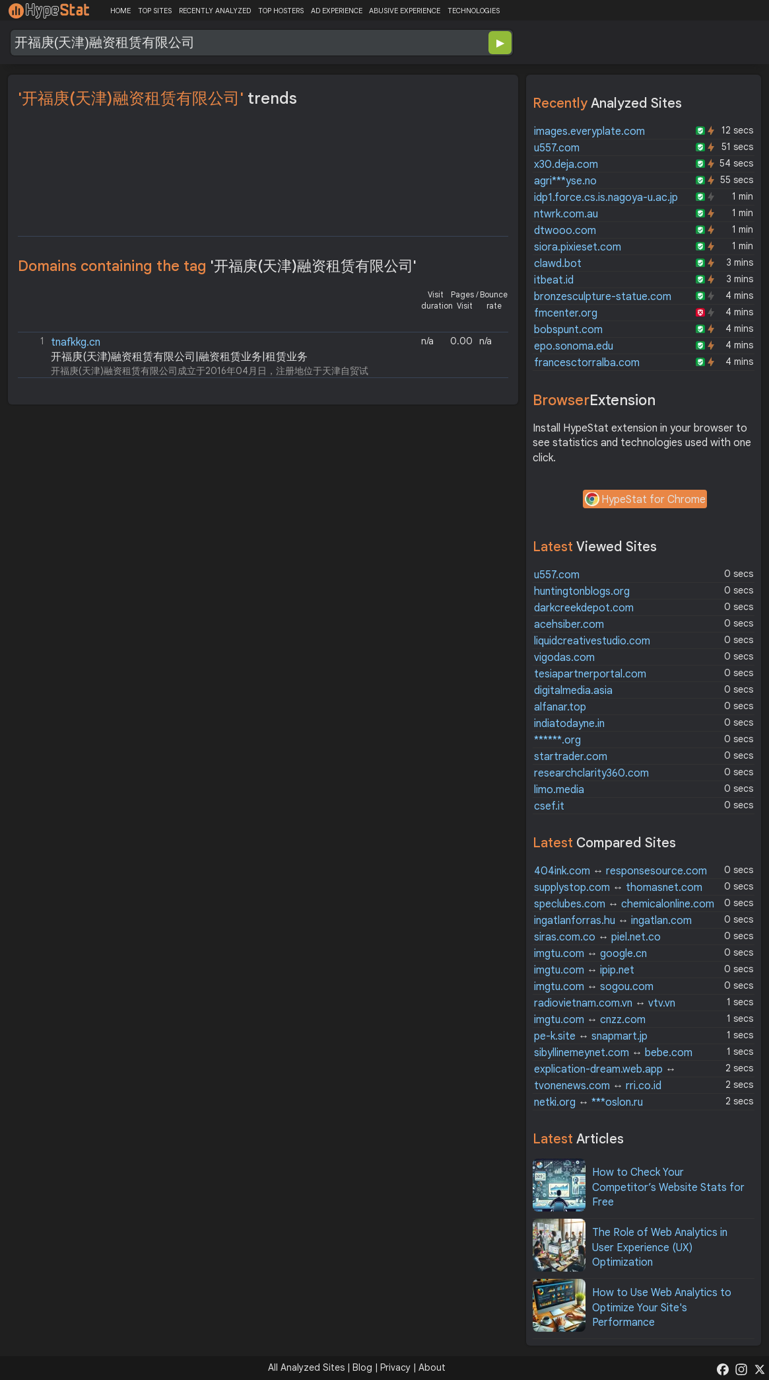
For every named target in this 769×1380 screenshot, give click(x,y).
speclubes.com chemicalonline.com (624, 904)
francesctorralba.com (587, 362)
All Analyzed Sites (306, 1367)
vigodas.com (564, 657)
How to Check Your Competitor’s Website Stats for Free (668, 1187)
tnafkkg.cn (75, 342)
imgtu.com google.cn (590, 953)
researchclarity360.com (591, 773)
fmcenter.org (565, 313)
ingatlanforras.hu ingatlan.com (613, 920)
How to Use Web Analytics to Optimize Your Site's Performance (661, 1307)
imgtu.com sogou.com (593, 986)
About (432, 1367)
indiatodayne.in (569, 723)
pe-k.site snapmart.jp (591, 1036)
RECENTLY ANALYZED (215, 10)
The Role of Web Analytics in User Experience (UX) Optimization (659, 1247)
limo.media (559, 789)
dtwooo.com (565, 230)
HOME (120, 10)
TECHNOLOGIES (474, 10)
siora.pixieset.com (577, 247)
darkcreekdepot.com (584, 608)
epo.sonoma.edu (573, 346)
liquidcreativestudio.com (592, 641)
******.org (557, 740)
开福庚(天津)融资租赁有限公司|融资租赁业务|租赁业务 (179, 357)
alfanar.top (560, 707)
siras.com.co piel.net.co (597, 937)
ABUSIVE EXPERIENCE (404, 10)
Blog (362, 1367)
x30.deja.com (566, 164)
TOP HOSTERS (281, 10)
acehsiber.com (569, 624)
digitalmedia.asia (573, 690)
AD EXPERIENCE (336, 10)
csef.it (549, 806)
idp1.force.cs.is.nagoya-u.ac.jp (606, 197)
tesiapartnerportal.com (590, 674)
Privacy (395, 1367)
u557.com (557, 148)
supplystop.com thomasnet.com (618, 887)
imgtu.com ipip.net (584, 970)
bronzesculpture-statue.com (602, 296)
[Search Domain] (218, 43)
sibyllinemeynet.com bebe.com (613, 1052)
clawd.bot (558, 263)
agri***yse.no (565, 181)
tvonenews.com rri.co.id (597, 1085)
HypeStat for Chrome (645, 500)
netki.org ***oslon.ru (588, 1102)
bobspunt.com (568, 329)
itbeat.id (554, 280)
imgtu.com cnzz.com (590, 1019)
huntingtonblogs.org (582, 591)
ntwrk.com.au (566, 214)
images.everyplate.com (589, 131)
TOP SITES (155, 10)
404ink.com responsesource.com (620, 871)
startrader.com (570, 756)
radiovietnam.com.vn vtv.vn (604, 1003)
